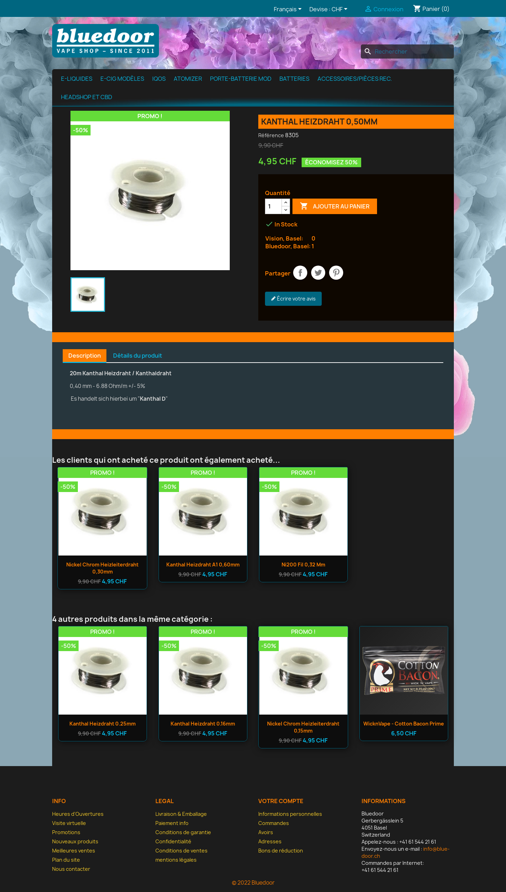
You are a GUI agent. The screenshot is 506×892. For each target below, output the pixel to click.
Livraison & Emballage (181, 814)
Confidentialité (173, 841)
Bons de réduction (280, 850)
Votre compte (280, 801)
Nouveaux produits (75, 841)
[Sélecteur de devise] (341, 9)
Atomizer (188, 79)
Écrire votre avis (293, 298)
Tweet (318, 273)
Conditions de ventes (181, 850)
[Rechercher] (407, 51)
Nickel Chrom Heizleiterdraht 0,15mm (303, 727)
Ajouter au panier (335, 206)
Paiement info (172, 823)
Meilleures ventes (73, 850)
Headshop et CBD (86, 97)
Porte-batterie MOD (240, 79)
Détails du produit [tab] (137, 355)
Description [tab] (84, 355)
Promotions (66, 832)
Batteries (294, 79)
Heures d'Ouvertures (78, 814)
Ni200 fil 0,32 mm (303, 564)
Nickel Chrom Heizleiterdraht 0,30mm (102, 568)
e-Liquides (76, 79)
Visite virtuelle (69, 823)
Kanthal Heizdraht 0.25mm (102, 723)
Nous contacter (71, 869)
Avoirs (265, 832)
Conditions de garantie (183, 832)
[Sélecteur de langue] (289, 9)
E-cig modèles (122, 79)
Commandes (273, 823)
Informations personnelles (290, 814)
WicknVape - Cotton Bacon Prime (403, 723)
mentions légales (176, 859)
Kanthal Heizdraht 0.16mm (203, 723)
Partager (300, 273)
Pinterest (336, 273)
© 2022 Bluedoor (253, 882)
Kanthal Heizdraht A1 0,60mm (203, 564)
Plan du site (66, 859)
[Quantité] (273, 206)
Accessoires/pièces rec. (354, 79)
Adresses (270, 841)
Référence (271, 135)
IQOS (159, 79)
